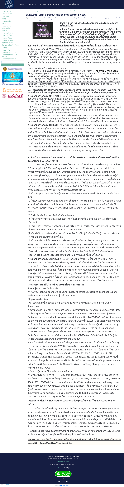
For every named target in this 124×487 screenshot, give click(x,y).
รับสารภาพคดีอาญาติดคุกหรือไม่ (86, 18)
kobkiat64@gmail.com (63, 461)
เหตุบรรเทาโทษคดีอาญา (100, 18)
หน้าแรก (28, 11)
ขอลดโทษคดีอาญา (33, 18)
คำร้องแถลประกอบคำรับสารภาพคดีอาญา (49, 18)
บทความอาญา (34, 11)
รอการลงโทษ (62, 18)
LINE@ (59, 468)
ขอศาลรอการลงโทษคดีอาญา (48, 20)
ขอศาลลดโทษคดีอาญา (34, 20)
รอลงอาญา (69, 18)
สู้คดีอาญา (74, 18)
